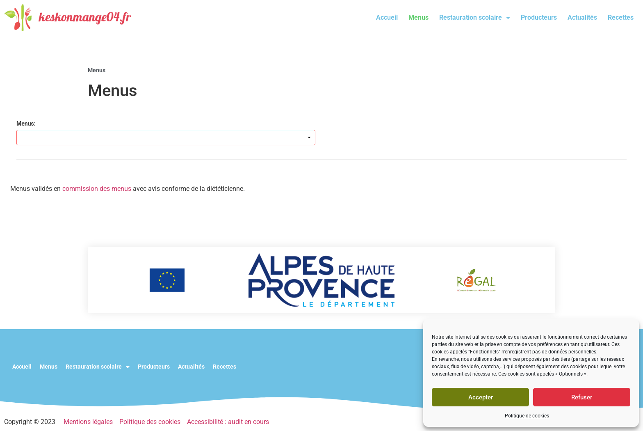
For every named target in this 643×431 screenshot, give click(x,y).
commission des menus (96, 189)
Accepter (480, 397)
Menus (418, 17)
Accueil (387, 17)
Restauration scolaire (474, 17)
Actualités (582, 17)
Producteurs (539, 17)
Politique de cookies (527, 416)
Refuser (581, 397)
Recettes (621, 17)
